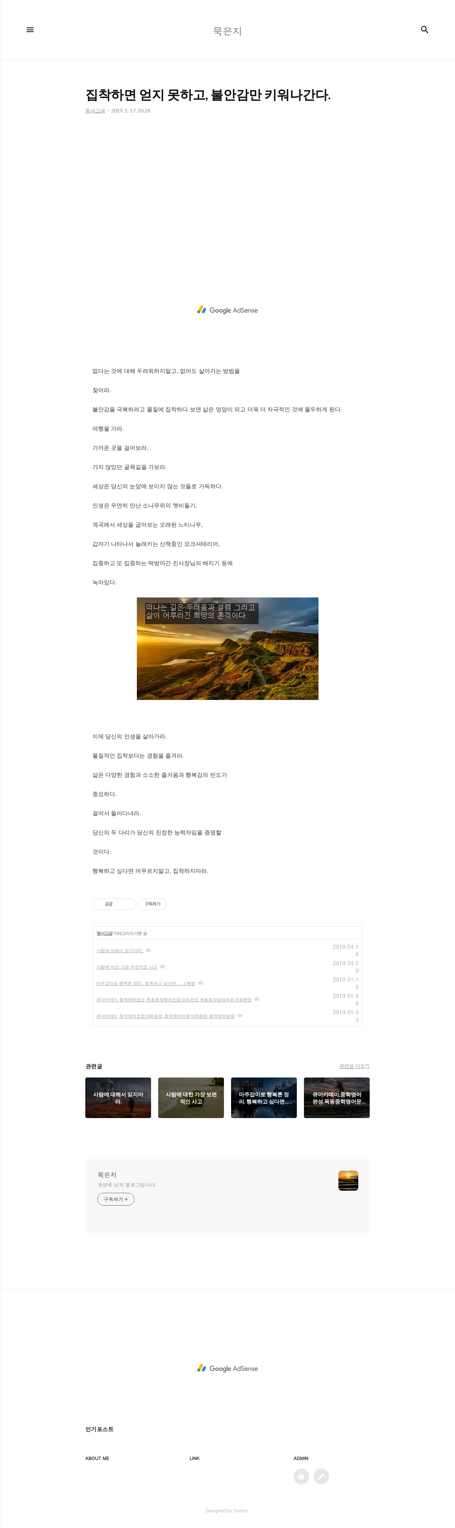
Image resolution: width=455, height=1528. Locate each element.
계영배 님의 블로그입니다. (127, 1184)
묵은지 (107, 1175)
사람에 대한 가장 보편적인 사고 (126, 967)
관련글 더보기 (354, 1065)
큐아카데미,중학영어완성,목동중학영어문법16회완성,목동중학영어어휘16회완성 (174, 999)
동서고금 (104, 933)
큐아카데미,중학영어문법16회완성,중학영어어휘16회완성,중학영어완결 (165, 1016)
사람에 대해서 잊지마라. (120, 950)
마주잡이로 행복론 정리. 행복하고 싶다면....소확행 (146, 983)
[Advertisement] (227, 192)
